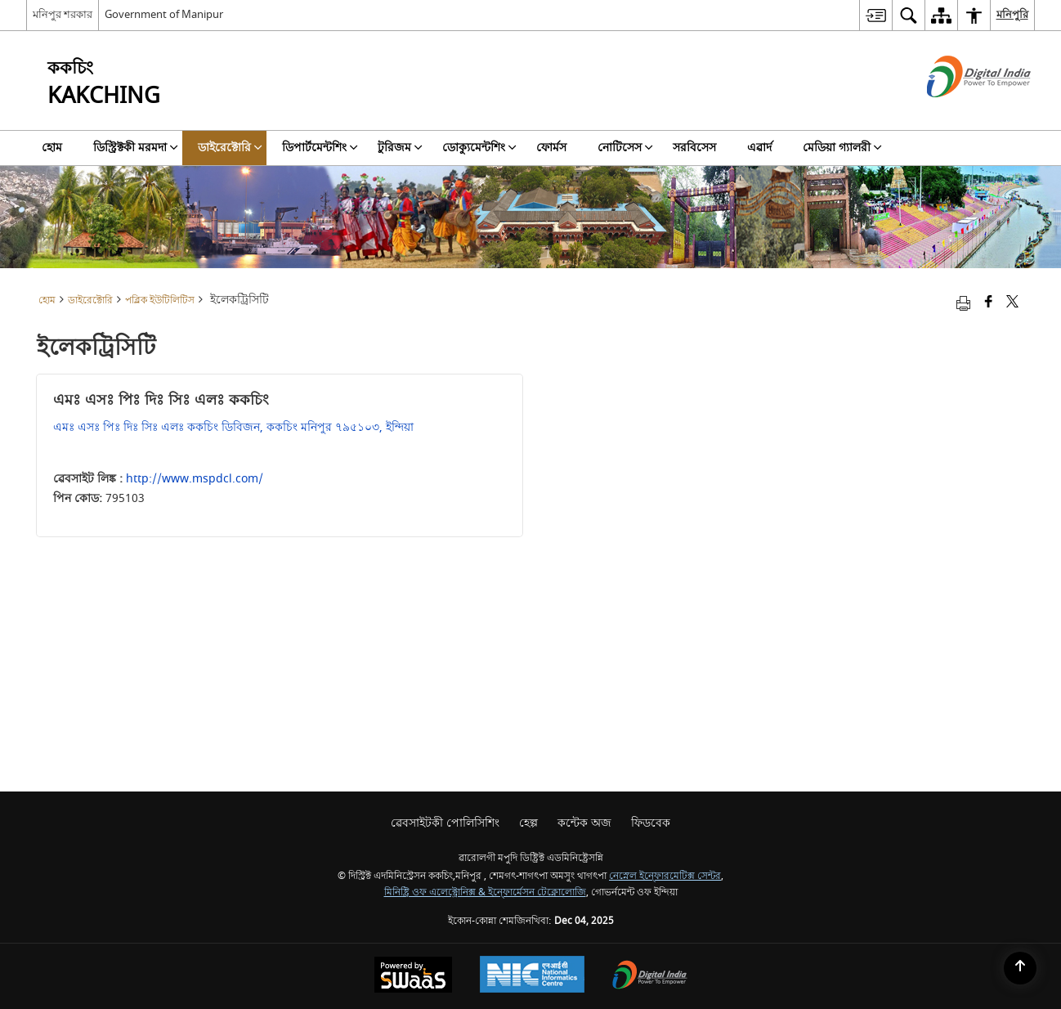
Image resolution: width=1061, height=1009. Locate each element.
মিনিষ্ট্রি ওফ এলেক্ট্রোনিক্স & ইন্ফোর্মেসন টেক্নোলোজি (485, 892)
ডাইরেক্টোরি (90, 300)
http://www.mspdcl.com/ (194, 478)
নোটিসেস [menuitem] (625, 147)
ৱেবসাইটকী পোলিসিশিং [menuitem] (445, 823)
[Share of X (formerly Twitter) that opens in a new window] (1012, 303)
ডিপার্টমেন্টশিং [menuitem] (320, 147)
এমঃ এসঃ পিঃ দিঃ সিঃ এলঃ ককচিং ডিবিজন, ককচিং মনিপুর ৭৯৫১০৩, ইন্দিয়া (233, 427)
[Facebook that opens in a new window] (988, 303)
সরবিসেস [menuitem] (694, 147)
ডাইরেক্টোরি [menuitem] (230, 147)
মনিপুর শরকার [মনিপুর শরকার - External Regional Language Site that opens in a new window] (62, 14)
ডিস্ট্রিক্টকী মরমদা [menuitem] (135, 147)
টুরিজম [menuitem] (400, 147)
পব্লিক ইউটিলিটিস (160, 300)
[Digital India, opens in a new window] (650, 976)
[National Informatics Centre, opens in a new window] (532, 976)
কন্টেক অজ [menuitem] (584, 823)
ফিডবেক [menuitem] (650, 823)
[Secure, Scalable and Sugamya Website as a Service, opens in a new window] (413, 976)
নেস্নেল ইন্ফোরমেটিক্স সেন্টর (665, 876)
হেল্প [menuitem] (528, 823)
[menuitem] (875, 15)
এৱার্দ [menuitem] (759, 147)
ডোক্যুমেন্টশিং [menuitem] (479, 147)
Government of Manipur (164, 14)
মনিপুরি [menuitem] (1012, 14)
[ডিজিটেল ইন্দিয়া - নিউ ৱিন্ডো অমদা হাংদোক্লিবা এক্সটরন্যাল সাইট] (958, 111)
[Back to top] (1020, 968)
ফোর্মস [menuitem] (551, 147)
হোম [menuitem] (52, 147)
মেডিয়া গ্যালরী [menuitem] (842, 147)
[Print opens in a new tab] (963, 303)
